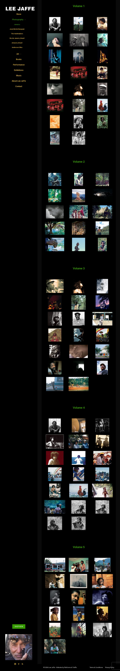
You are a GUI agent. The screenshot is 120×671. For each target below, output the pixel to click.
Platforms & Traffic (70, 667)
